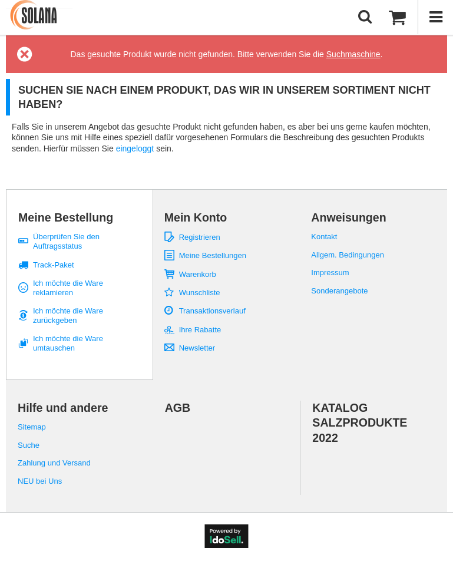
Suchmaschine (353, 54)
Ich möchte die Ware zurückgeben (68, 315)
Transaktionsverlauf (212, 310)
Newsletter (197, 348)
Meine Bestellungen (212, 255)
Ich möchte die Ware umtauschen (68, 343)
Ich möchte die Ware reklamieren (68, 288)
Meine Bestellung (65, 217)
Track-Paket (53, 264)
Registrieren (199, 237)
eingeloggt (136, 148)
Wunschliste (199, 292)
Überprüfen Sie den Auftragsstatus (66, 241)
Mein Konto (195, 217)
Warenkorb (197, 274)
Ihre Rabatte (200, 329)
